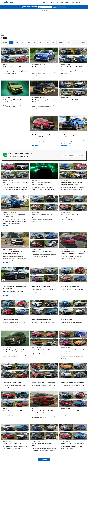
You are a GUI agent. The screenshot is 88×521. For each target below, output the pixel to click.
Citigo (17, 42)
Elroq (23, 42)
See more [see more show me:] (82, 42)
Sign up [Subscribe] (80, 153)
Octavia (69, 42)
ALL (11, 42)
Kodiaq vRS (61, 42)
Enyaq (29, 42)
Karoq (47, 42)
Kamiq (41, 42)
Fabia (35, 42)
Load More (44, 495)
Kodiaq (53, 42)
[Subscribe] (73, 153)
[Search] (85, 2)
